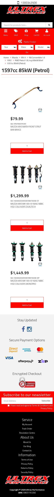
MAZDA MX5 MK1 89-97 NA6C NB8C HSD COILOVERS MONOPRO (27, 282)
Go (27, 52)
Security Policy (27, 472)
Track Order (27, 428)
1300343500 (28, 2)
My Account (27, 424)
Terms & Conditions (40, 405)
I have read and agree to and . (30, 407)
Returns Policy (27, 468)
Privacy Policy (46, 408)
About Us (27, 442)
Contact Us (27, 450)
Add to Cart (27, 151)
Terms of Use (27, 459)
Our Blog (27, 446)
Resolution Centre (27, 432)
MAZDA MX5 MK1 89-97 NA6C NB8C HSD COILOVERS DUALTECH (27, 205)
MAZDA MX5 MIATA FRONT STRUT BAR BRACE (26, 128)
